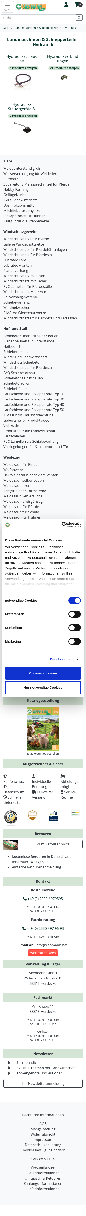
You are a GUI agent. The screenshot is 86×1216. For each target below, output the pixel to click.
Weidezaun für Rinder (21, 464)
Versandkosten (43, 1167)
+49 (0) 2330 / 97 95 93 (43, 928)
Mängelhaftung (43, 1129)
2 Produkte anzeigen (23, 116)
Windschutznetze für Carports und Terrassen (40, 318)
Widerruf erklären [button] (43, 953)
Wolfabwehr (13, 469)
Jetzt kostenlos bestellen (43, 753)
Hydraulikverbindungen (62, 59)
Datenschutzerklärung (43, 1144)
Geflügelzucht (14, 194)
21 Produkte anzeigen (64, 68)
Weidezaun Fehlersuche (22, 496)
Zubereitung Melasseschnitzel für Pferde (36, 184)
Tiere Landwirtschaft (20, 200)
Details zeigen (61, 659)
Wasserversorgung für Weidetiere (30, 173)
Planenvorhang (15, 270)
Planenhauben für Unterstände (28, 341)
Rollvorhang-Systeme (20, 297)
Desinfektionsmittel (19, 205)
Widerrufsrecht (43, 1134)
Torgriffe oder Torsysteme (24, 490)
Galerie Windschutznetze (23, 244)
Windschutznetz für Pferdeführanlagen (35, 249)
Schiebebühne (15, 388)
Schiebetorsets (15, 351)
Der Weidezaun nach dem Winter (30, 475)
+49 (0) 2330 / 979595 (43, 898)
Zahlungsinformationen (43, 1183)
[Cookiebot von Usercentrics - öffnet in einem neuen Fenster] (62, 525)
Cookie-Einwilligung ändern (43, 1150)
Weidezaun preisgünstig (23, 501)
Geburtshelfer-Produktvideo (26, 420)
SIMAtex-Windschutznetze (24, 312)
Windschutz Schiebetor (22, 362)
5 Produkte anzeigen (23, 68)
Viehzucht (11, 425)
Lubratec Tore (14, 260)
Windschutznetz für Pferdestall (28, 254)
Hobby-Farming (16, 189)
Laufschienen (14, 436)
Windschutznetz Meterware (25, 291)
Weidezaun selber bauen (23, 480)
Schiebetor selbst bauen (23, 378)
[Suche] (38, 17)
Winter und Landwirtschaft (25, 357)
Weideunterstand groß (21, 168)
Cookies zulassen (43, 673)
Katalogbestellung (43, 700)
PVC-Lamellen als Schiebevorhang (31, 441)
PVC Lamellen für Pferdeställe (27, 286)
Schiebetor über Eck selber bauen (30, 335)
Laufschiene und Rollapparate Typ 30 (33, 399)
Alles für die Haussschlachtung (28, 415)
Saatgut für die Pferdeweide (26, 221)
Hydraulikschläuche (21, 59)
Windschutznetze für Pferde (26, 239)
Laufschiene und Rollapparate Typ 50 (33, 409)
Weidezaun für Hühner (22, 517)
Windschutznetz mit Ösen (24, 275)
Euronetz (10, 179)
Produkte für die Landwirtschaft (29, 430)
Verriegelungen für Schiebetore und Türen (38, 446)
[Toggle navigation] (7, 7)
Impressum (43, 1139)
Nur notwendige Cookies (43, 687)
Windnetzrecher (16, 307)
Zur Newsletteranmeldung (42, 1083)
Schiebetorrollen (16, 383)
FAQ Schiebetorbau (19, 372)
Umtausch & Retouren (43, 1178)
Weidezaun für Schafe (21, 512)
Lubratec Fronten (17, 265)
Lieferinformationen (42, 1172)
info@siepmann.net (52, 945)
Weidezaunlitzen (16, 485)
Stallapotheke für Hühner (24, 215)
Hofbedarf (11, 346)
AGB (43, 1123)
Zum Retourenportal (54, 844)
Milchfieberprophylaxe (21, 210)
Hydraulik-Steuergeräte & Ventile (21, 109)
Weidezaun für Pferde (21, 506)
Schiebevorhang (16, 302)
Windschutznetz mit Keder (25, 281)
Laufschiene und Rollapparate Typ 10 (33, 393)
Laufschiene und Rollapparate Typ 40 (33, 404)
